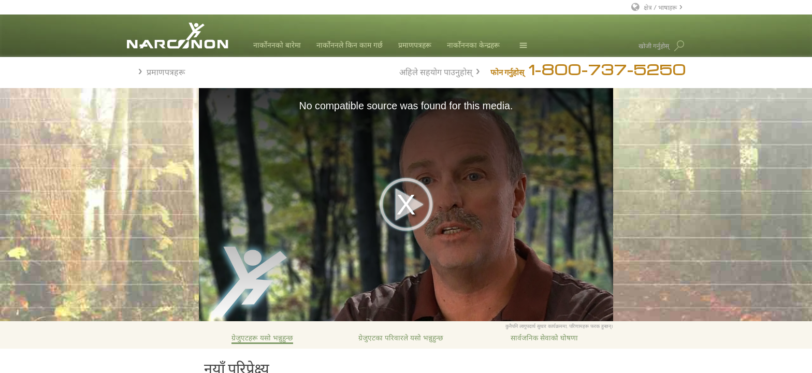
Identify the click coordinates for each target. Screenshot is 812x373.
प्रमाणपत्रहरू (414, 45)
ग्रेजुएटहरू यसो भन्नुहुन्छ (262, 337)
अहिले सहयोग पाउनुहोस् (435, 70)
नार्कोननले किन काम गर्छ (349, 45)
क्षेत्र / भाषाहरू (660, 7)
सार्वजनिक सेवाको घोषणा (544, 337)
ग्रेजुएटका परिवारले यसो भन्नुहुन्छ (400, 337)
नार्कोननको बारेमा (277, 45)
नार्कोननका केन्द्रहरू (473, 45)
